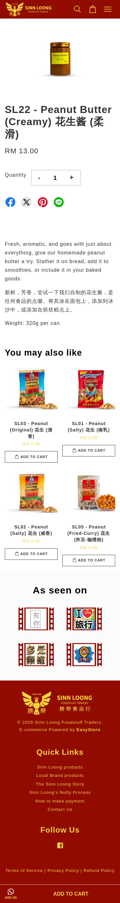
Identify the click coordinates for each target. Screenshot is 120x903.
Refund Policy (99, 870)
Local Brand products (60, 775)
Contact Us (60, 809)
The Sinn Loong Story (60, 784)
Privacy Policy (63, 870)
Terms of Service (24, 870)
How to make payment (59, 801)
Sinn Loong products (60, 767)
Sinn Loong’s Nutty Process (60, 792)
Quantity (16, 175)
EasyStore (88, 729)
